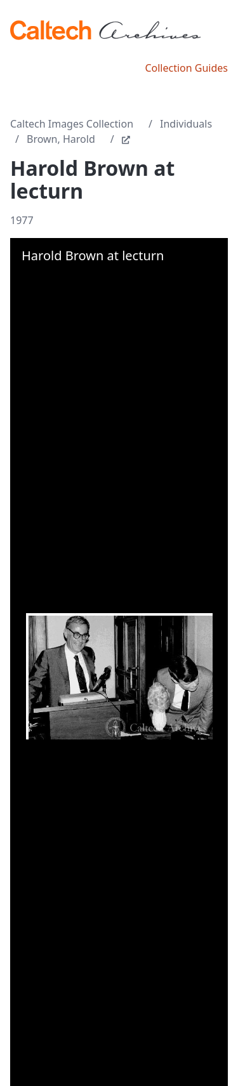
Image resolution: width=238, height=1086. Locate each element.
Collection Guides (186, 68)
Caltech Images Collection (71, 124)
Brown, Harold (61, 139)
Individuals (186, 124)
